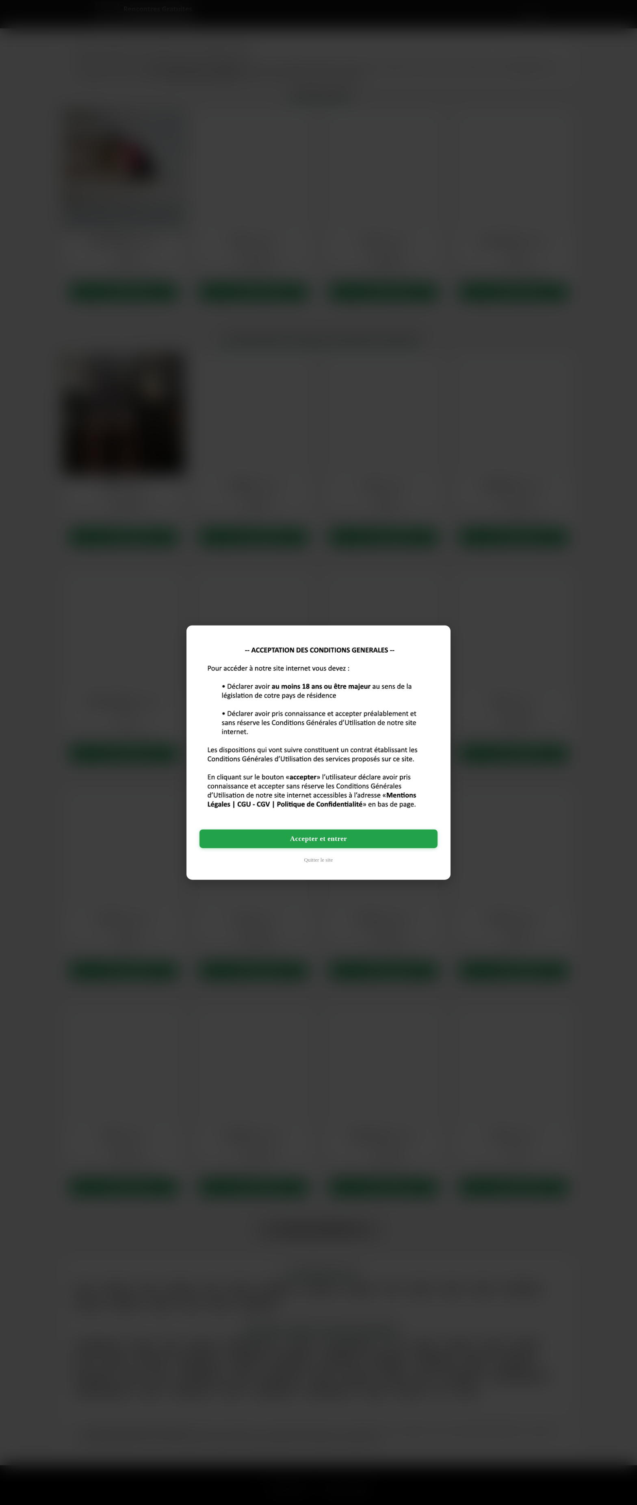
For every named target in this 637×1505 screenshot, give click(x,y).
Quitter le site (318, 859)
